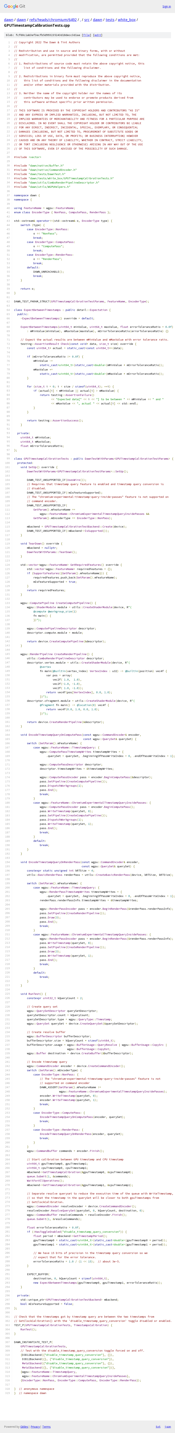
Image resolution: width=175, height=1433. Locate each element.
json (168, 1426)
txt (158, 1426)
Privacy (35, 1427)
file (86, 35)
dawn (8, 19)
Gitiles (24, 1427)
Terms (46, 1427)
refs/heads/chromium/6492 (53, 19)
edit (98, 35)
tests (110, 19)
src (87, 19)
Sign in (167, 6)
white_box (127, 19)
